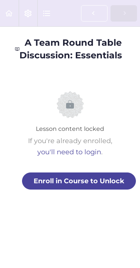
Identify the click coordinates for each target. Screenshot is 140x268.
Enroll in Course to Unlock (79, 181)
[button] (9, 13)
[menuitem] (28, 13)
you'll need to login (69, 152)
